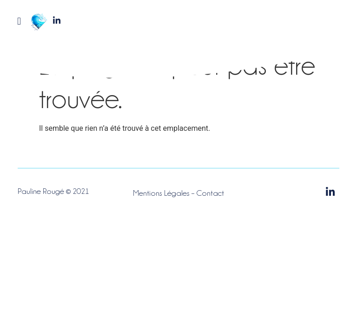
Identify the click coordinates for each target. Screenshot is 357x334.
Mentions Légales (161, 193)
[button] (18, 21)
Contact (210, 193)
